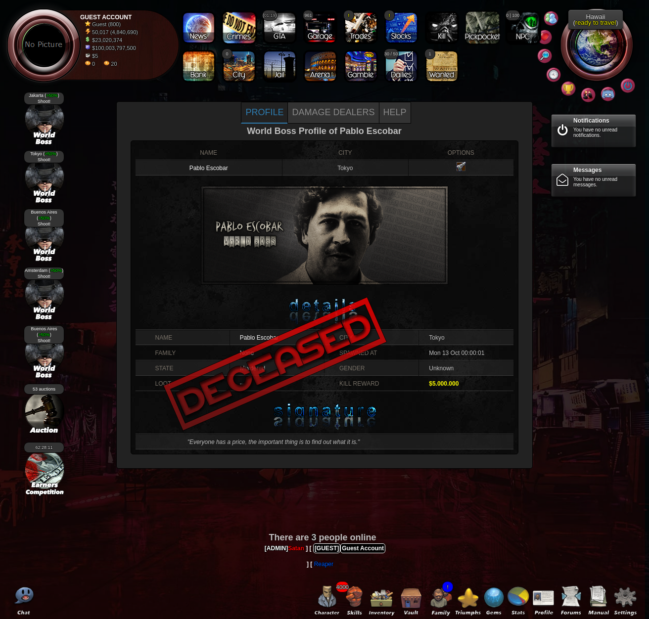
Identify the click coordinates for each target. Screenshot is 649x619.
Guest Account (363, 548)
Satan (296, 548)
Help (395, 112)
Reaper (323, 564)
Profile (264, 112)
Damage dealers (333, 112)
